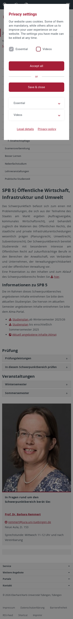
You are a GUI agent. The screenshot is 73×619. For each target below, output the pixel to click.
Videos (47, 49)
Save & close (36, 87)
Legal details (25, 129)
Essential (22, 49)
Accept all (36, 66)
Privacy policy (47, 129)
